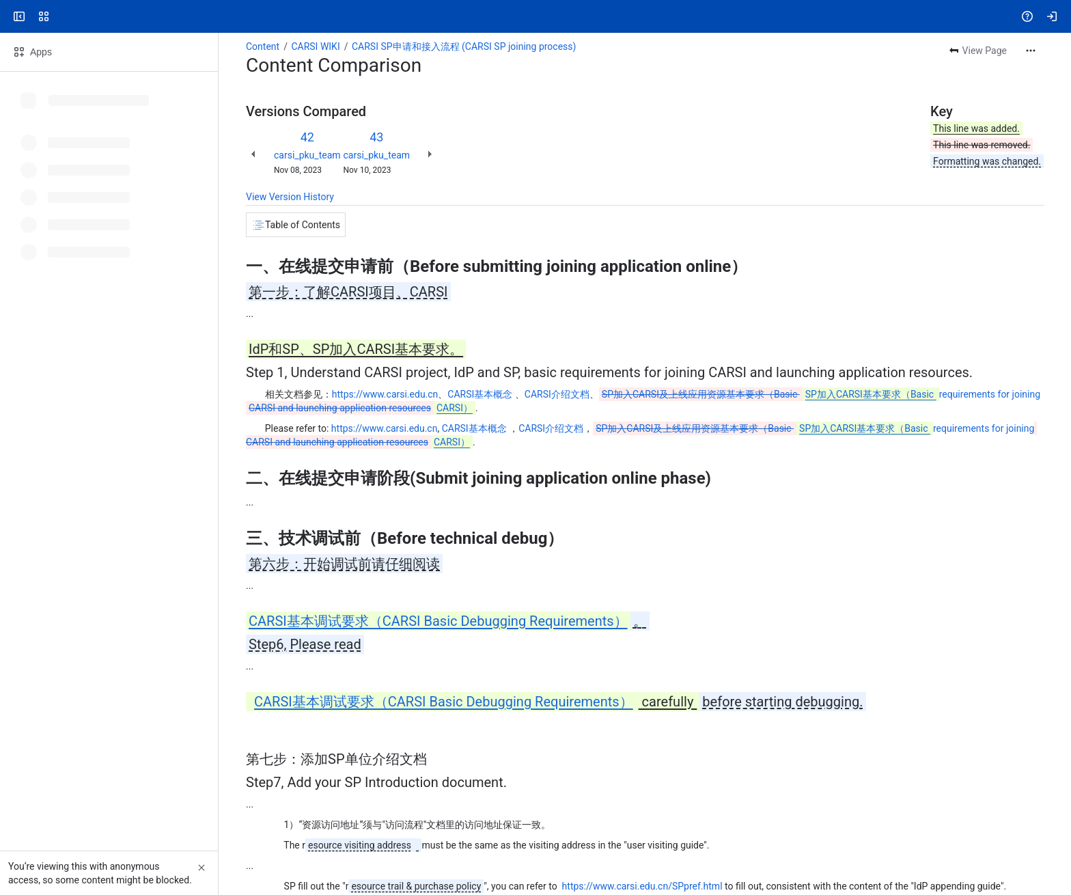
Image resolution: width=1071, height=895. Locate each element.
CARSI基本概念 (479, 394)
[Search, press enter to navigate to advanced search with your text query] (532, 16)
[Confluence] (63, 16)
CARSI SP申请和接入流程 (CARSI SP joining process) (464, 46)
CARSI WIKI (315, 46)
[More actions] (1031, 50)
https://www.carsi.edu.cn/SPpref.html (642, 886)
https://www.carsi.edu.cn (385, 394)
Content (262, 46)
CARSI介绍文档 (557, 394)
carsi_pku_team (307, 155)
